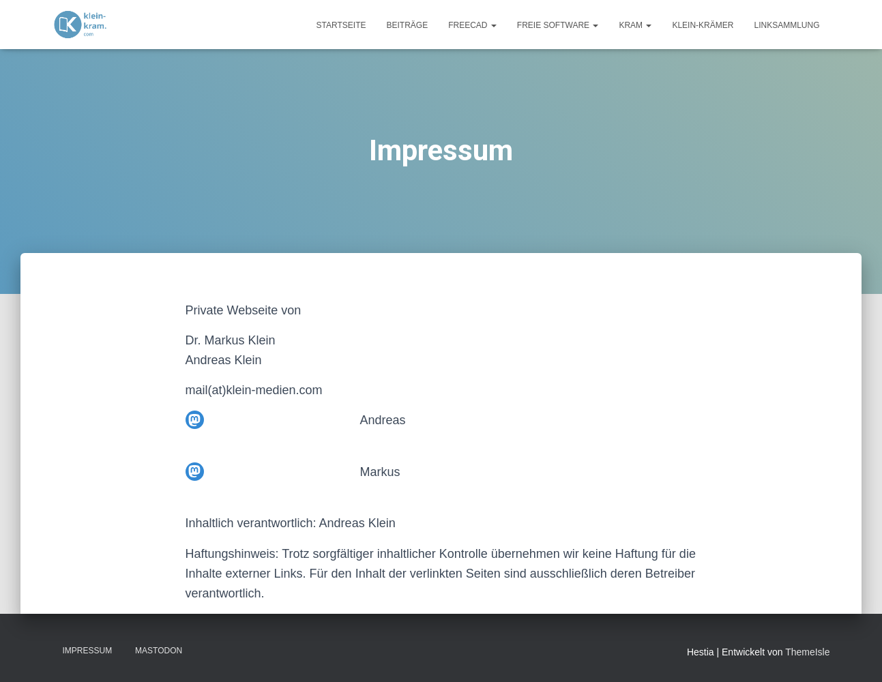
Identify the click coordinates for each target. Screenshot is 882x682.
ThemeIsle (807, 652)
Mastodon (158, 650)
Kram (635, 25)
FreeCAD (472, 25)
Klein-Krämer (702, 25)
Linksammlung (786, 25)
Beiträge (407, 25)
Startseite (341, 25)
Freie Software (558, 25)
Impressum (88, 650)
